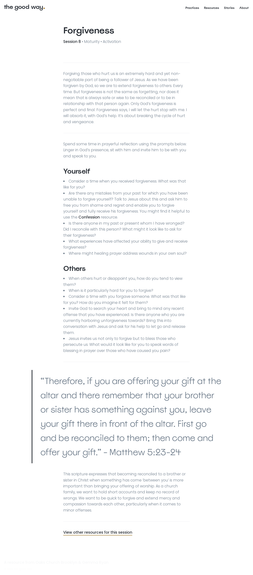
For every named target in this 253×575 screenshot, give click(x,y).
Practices (192, 8)
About (244, 8)
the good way (23, 7)
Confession (89, 217)
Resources (211, 8)
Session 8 (72, 41)
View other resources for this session (97, 532)
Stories (229, 8)
